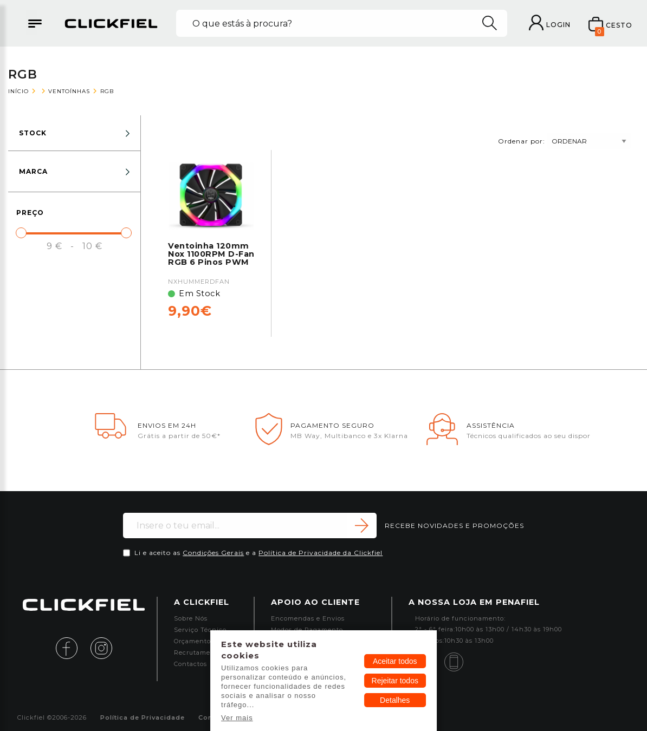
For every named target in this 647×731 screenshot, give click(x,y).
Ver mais (237, 718)
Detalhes (395, 700)
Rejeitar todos (395, 680)
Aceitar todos (395, 661)
